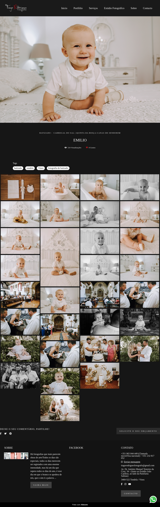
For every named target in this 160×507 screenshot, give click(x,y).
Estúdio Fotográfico (114, 8)
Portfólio (78, 8)
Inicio (64, 8)
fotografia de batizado (58, 168)
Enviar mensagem (132, 462)
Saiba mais (41, 485)
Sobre (134, 8)
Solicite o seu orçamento (138, 431)
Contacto (147, 8)
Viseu (40, 168)
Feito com (80, 505)
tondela (30, 168)
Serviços (93, 8)
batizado (18, 168)
